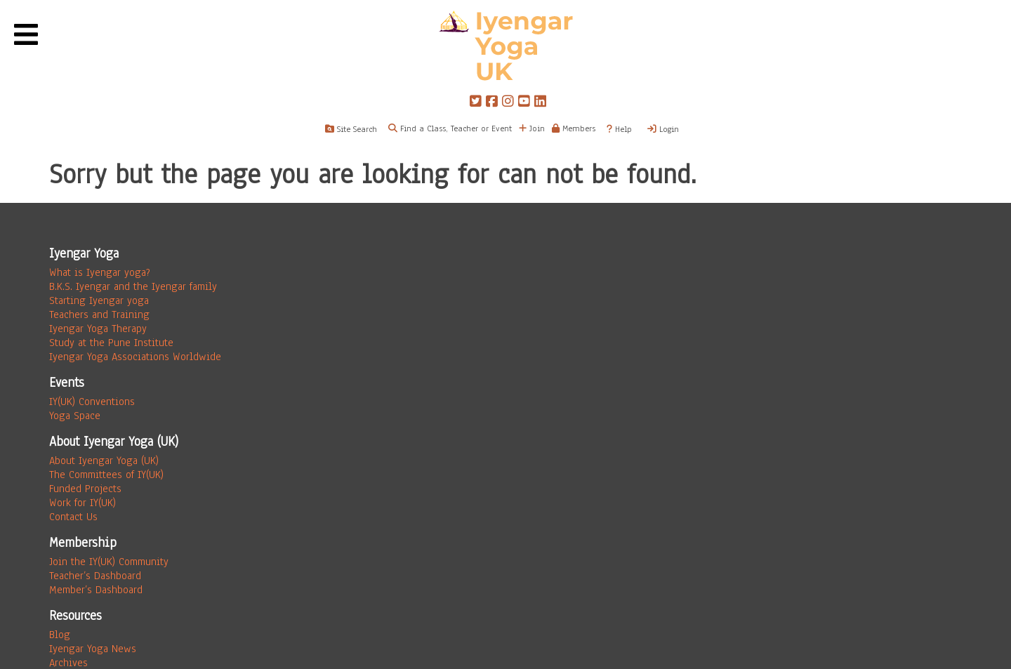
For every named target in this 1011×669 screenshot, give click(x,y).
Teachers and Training (99, 314)
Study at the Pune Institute (111, 343)
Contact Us (73, 517)
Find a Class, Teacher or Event (456, 128)
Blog (59, 635)
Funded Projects (85, 489)
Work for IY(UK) (82, 503)
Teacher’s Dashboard (95, 576)
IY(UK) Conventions (92, 402)
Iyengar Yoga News (92, 649)
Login (663, 129)
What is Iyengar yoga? (99, 272)
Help (619, 129)
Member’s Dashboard (96, 590)
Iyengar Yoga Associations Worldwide (135, 357)
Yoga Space (74, 416)
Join (532, 128)
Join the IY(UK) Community (108, 562)
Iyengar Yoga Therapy (98, 329)
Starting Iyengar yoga (99, 300)
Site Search (351, 129)
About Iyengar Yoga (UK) (104, 460)
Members (573, 128)
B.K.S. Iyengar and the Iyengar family (133, 286)
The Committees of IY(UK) (106, 475)
